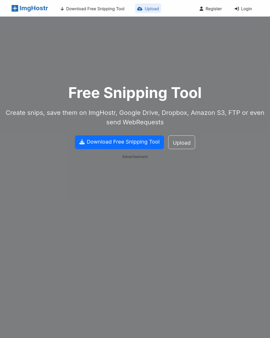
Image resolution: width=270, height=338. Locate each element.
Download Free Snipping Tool (91, 9)
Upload (147, 9)
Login (242, 9)
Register (209, 9)
